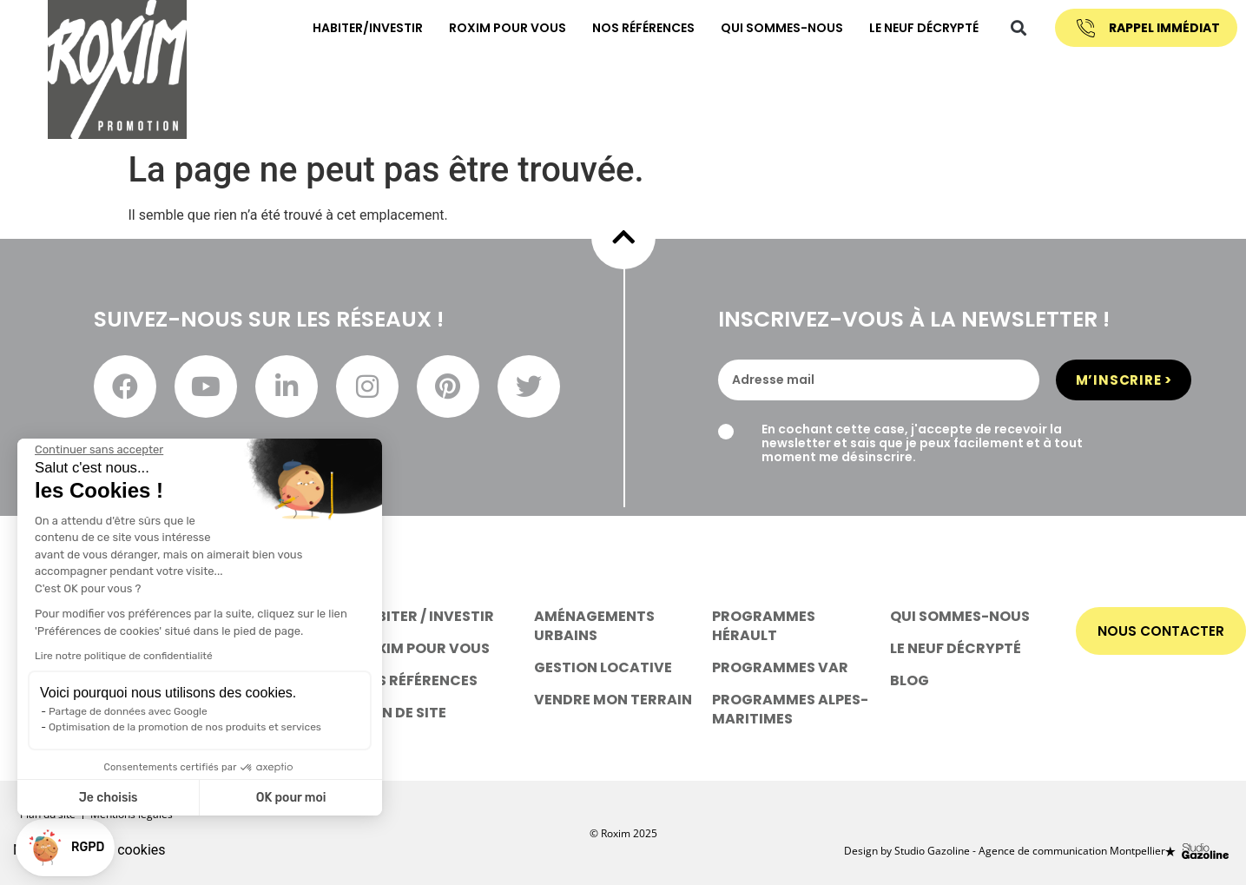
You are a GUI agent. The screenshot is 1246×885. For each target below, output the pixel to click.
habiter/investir (355, 27)
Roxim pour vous (495, 27)
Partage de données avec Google (128, 711)
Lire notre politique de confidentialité (124, 656)
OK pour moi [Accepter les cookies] (291, 797)
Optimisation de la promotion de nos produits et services (185, 727)
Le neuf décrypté (911, 27)
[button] (1006, 27)
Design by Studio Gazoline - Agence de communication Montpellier (1004, 849)
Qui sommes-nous (770, 27)
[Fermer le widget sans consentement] (99, 450)
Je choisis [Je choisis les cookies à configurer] (108, 797)
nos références (631, 27)
